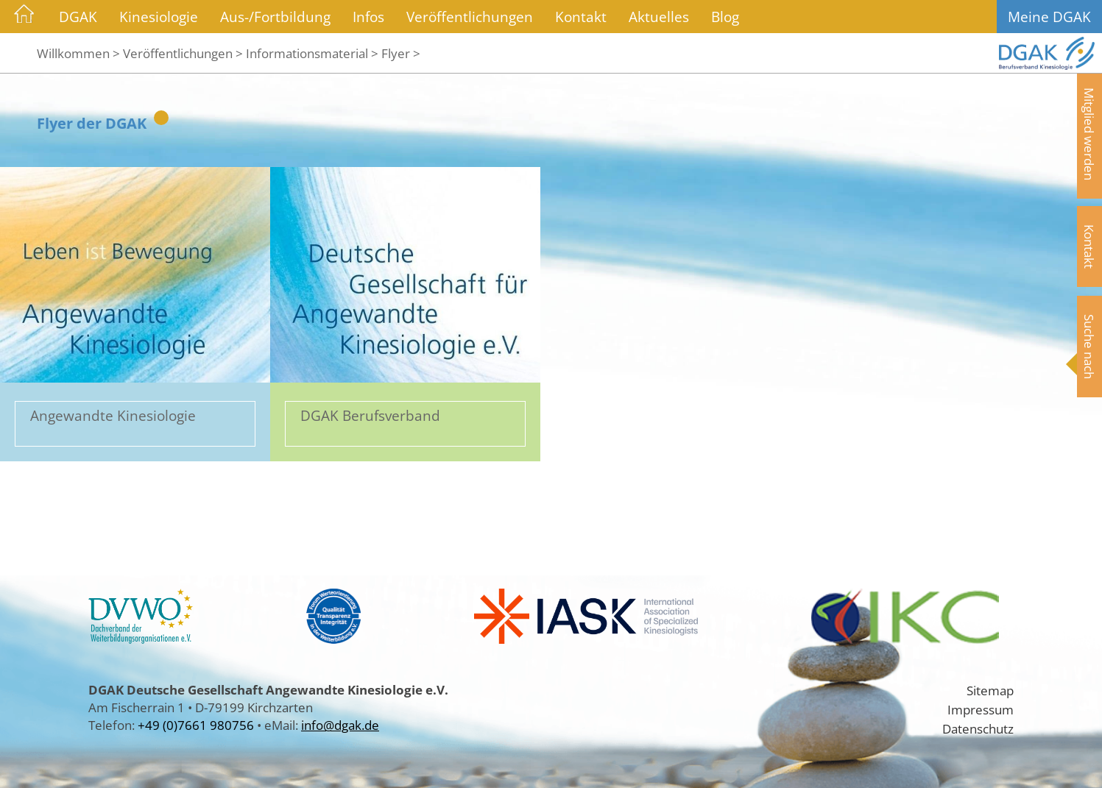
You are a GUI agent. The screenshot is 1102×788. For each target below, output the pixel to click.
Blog (725, 16)
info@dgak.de (340, 725)
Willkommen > (78, 53)
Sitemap (990, 690)
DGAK (78, 16)
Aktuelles (659, 16)
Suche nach (1089, 346)
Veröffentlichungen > (183, 53)
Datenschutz (978, 728)
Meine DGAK (1049, 16)
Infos (368, 16)
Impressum (980, 709)
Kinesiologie (158, 16)
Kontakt (581, 16)
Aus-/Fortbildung (275, 16)
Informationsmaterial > (312, 53)
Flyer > (400, 53)
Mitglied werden (1089, 134)
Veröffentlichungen (469, 16)
